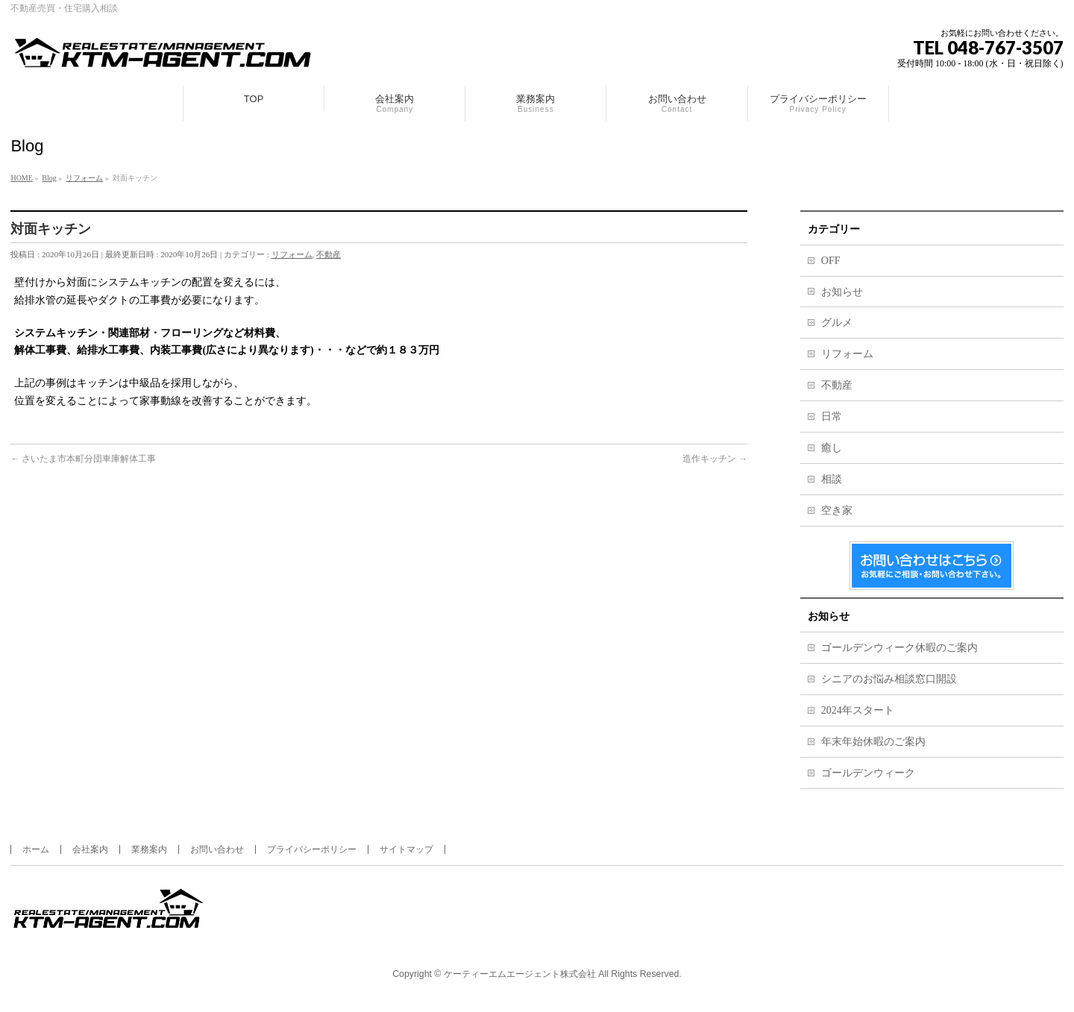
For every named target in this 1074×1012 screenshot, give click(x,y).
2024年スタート (857, 710)
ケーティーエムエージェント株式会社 (520, 974)
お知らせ (842, 292)
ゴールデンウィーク (868, 773)
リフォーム (292, 254)
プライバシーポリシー (312, 849)
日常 (831, 416)
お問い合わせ (217, 849)
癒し (831, 447)
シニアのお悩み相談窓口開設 (889, 679)
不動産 (328, 254)
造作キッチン (714, 458)
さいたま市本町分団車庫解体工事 (83, 458)
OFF (831, 260)
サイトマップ (406, 849)
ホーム (35, 849)
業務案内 (149, 849)
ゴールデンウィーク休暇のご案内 (899, 647)
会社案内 (90, 849)
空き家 (836, 510)
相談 (831, 479)
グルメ (836, 322)
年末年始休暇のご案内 (873, 741)
